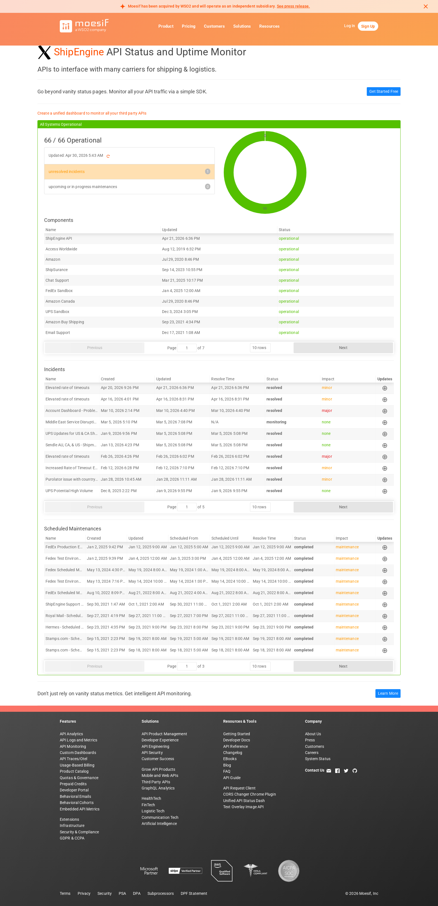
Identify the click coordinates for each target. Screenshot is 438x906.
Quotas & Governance (79, 777)
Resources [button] (269, 26)
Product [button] (165, 26)
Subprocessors (160, 893)
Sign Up (368, 26)
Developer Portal (74, 790)
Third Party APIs (156, 782)
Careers (312, 752)
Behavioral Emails (75, 796)
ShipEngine (79, 52)
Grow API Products (158, 769)
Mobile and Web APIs (160, 775)
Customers (214, 26)
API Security (152, 752)
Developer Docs (236, 740)
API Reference (235, 746)
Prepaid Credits (73, 784)
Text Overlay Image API (243, 807)
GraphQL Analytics (158, 788)
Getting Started (236, 734)
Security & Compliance (79, 832)
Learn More (388, 693)
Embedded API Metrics (79, 809)
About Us (313, 734)
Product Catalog (74, 771)
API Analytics (71, 734)
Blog (227, 765)
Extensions (69, 819)
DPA (136, 893)
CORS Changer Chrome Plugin (249, 794)
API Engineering (156, 746)
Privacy (84, 893)
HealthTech (151, 798)
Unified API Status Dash (244, 800)
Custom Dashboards (78, 752)
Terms (65, 893)
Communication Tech (160, 817)
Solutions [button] (242, 26)
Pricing (189, 26)
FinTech (148, 805)
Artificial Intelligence (159, 823)
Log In (349, 25)
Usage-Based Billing (77, 765)
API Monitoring (73, 746)
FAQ (226, 771)
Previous (95, 347)
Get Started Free (383, 91)
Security (104, 893)
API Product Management (164, 734)
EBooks (230, 758)
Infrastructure (72, 825)
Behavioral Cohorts (77, 802)
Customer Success (158, 758)
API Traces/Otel (73, 758)
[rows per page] (260, 347)
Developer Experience (160, 740)
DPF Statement (194, 893)
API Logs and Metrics (78, 740)
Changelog (232, 752)
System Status (317, 758)
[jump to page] (187, 348)
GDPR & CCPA (72, 838)
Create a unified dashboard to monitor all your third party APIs (91, 113)
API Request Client (239, 788)
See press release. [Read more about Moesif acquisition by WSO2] (293, 6)
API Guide (232, 777)
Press (310, 740)
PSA (122, 893)
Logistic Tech (153, 811)
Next (343, 347)
